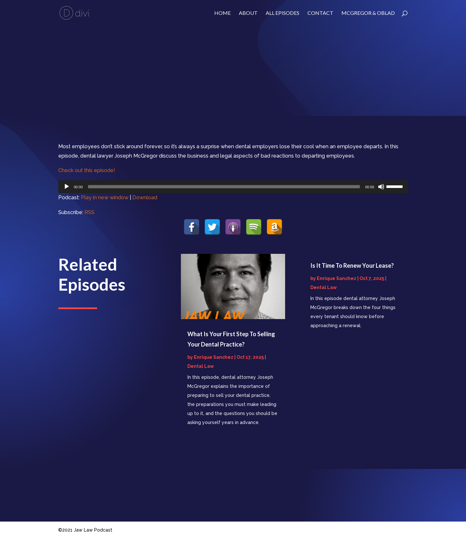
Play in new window (104, 197)
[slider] (224, 186)
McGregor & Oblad (368, 13)
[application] (233, 186)
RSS (89, 212)
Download (144, 197)
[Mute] (381, 186)
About (248, 13)
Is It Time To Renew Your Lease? (352, 265)
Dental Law (200, 366)
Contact (320, 13)
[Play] (66, 186)
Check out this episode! (86, 170)
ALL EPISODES (282, 13)
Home (222, 13)
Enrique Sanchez (213, 357)
